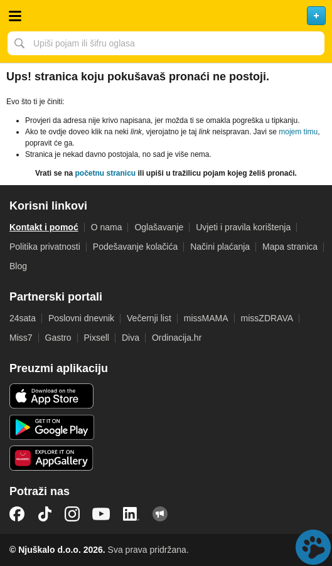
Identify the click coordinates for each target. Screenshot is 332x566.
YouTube (101, 513)
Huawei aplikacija (51, 458)
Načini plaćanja (220, 247)
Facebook (16, 513)
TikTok (44, 513)
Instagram (72, 513)
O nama (106, 227)
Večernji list (149, 318)
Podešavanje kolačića (135, 247)
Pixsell (96, 338)
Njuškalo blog (160, 513)
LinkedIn (131, 513)
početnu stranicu (105, 173)
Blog (18, 266)
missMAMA (206, 318)
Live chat (313, 547)
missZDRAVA (267, 318)
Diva (130, 338)
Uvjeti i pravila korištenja (243, 227)
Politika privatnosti (44, 247)
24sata (22, 318)
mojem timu (298, 131)
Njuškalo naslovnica (166, 15)
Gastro (58, 338)
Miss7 (21, 338)
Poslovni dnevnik (81, 318)
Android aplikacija (51, 427)
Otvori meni (15, 15)
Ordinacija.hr (176, 338)
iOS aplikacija (51, 395)
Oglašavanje (158, 227)
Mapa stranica (290, 247)
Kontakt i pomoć (43, 227)
